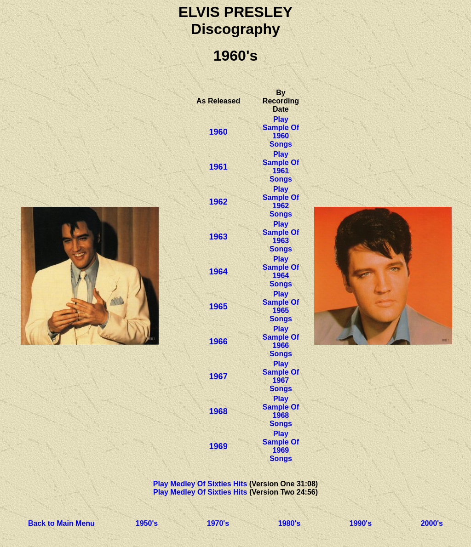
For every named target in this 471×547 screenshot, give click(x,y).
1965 (218, 306)
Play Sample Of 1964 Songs (281, 271)
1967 (218, 376)
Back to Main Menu (61, 523)
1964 (218, 271)
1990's (361, 523)
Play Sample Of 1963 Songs (281, 236)
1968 (218, 411)
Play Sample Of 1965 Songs (281, 306)
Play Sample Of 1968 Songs (281, 411)
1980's (289, 523)
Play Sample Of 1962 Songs (281, 201)
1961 (218, 166)
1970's (218, 523)
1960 (218, 132)
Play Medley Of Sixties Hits (200, 484)
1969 (218, 446)
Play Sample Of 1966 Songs (281, 341)
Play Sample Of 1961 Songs (281, 166)
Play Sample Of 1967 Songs (281, 376)
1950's (147, 523)
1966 (218, 341)
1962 (218, 201)
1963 (218, 236)
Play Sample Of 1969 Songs (281, 446)
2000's (432, 523)
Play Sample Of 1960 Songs (281, 131)
